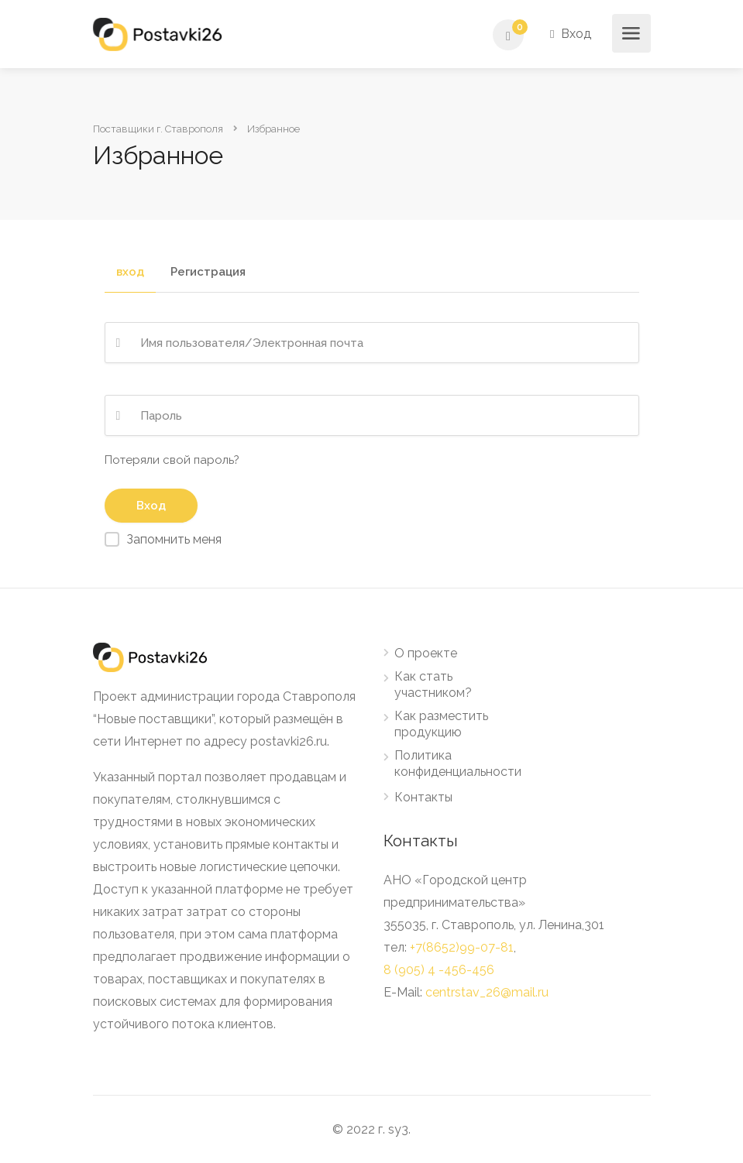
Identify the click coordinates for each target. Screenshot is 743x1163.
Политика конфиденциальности (457, 763)
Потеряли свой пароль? (172, 460)
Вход (570, 33)
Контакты (423, 797)
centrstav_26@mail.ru (487, 992)
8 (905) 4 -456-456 (439, 969)
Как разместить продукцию (441, 723)
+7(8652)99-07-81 (462, 947)
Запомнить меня (174, 539)
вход (130, 272)
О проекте (425, 653)
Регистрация (208, 272)
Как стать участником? (433, 684)
